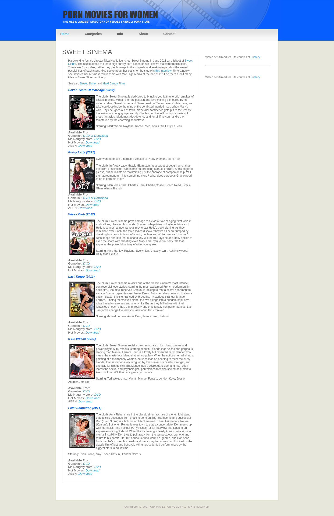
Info (120, 34)
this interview (163, 70)
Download (92, 142)
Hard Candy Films (114, 83)
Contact (169, 34)
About (143, 34)
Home (64, 34)
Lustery (255, 57)
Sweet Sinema (87, 52)
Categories (93, 34)
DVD (97, 139)
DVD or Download (95, 135)
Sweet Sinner (88, 83)
